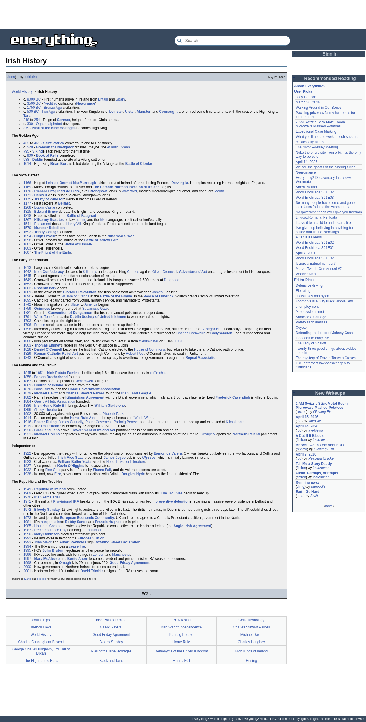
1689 (27, 292)
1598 (27, 240)
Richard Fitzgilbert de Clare (57, 191)
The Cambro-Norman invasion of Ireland (126, 187)
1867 (27, 381)
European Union (90, 538)
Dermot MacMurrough (78, 183)
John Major (42, 542)
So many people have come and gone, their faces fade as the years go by (325, 205)
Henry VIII (74, 224)
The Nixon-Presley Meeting (317, 147)
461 (37, 143)
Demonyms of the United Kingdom (181, 651)
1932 (27, 470)
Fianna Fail (102, 470)
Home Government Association (94, 389)
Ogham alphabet (49, 124)
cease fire (77, 546)
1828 (27, 349)
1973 (27, 518)
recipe (301, 412)
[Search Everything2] (232, 41)
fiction (301, 440)
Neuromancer (306, 172)
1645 (27, 276)
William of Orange (75, 296)
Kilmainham (235, 422)
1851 (40, 373)
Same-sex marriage (311, 317)
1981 (27, 522)
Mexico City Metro (310, 142)
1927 (27, 466)
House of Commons (149, 349)
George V (207, 434)
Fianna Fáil (181, 661)
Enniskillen (94, 530)
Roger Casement (98, 422)
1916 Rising (181, 620)
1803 (27, 345)
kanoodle (318, 486)
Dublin (37, 159)
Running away (307, 482)
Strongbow (97, 191)
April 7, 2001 (305, 253)
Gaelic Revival (111, 627)
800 (30, 155)
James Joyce (115, 458)
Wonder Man (306, 274)
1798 (27, 329)
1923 (27, 462)
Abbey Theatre (45, 410)
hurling (81, 220)
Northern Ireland (246, 434)
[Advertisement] (183, 14)
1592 (27, 232)
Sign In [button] (330, 53)
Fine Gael (52, 470)
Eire (57, 474)
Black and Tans (47, 430)
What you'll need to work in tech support (327, 137)
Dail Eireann (51, 426)
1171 (27, 195)
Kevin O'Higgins (70, 466)
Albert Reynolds (72, 542)
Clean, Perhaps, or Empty (317, 473)
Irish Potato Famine (63, 373)
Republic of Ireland (50, 489)
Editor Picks (304, 280)
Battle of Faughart (81, 216)
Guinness (42, 309)
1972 (27, 510)
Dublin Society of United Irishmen (98, 317)
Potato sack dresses (311, 322)
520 (30, 147)
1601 (27, 244)
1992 (27, 538)
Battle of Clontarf (139, 164)
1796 (27, 325)
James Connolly (71, 422)
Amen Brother (306, 187)
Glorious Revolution (79, 292)
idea (11, 77)
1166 (27, 183)
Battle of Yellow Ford (101, 240)
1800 (27, 341)
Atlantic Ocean (118, 147)
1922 (27, 453)
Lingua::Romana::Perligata (316, 217)
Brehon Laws (41, 627)
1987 (27, 530)
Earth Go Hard (307, 492)
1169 (27, 187)
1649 (27, 280)
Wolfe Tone (43, 317)
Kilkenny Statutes (49, 220)
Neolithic (50, 103)
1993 (27, 542)
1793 (27, 321)
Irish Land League (136, 393)
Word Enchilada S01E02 (315, 192)
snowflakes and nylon (312, 296)
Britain (103, 99)
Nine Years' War (121, 236)
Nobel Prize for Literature (125, 462)
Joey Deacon (306, 97)
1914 (27, 418)
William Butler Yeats (74, 462)
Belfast (64, 203)
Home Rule (181, 642)
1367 (27, 220)
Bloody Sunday (47, 510)
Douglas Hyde (133, 474)
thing (300, 486)
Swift (314, 496)
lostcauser (321, 440)
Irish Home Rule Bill (50, 406)
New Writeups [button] (330, 393)
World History (22, 92)
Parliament (42, 224)
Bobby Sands (76, 522)
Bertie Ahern (77, 559)
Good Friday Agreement (129, 563)
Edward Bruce (46, 211)
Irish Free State (71, 458)
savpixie (314, 421)
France (39, 325)
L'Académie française (312, 338)
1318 (27, 216)
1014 (27, 164)
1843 (27, 358)
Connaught (168, 112)
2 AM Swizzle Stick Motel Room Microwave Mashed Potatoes (320, 124)
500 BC (33, 112)
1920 (27, 430)
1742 (27, 304)
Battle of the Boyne (116, 296)
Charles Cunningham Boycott (41, 642)
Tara (26, 116)
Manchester (121, 555)
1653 (27, 284)
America (90, 304)
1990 (27, 534)
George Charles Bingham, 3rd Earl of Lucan (41, 651)
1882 (27, 397)
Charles (133, 272)
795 (26, 151)
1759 (27, 309)
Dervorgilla (179, 183)
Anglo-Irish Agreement (192, 526)
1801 (179, 341)
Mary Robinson (47, 534)
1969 (27, 493)
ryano (27, 578)
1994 (27, 546)
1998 (27, 563)
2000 (27, 567)
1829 (27, 354)
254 (37, 120)
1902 (27, 414)
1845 (27, 373)
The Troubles (172, 493)
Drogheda (171, 280)
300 (30, 124)
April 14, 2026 (306, 162)
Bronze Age (53, 107)
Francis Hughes (108, 522)
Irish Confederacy (49, 272)
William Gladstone (109, 406)
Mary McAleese (47, 559)
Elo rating (303, 291)
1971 (27, 501)
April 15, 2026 (307, 417)
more (328, 506)
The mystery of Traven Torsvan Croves (326, 358)
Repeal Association (201, 358)
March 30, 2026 (308, 102)
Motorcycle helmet (310, 312)
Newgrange (85, 103)
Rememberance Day (50, 530)
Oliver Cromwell (164, 272)
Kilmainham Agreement (84, 397)
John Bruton (53, 550)
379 (26, 128)
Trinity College (46, 232)
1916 (27, 422)
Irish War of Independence (181, 627)
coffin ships (159, 373)
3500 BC (34, 103)
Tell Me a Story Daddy (314, 464)
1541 (27, 224)
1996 (27, 555)
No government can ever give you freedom (329, 212)
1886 (27, 406)
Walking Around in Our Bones (318, 107)
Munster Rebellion (49, 228)
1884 (27, 401)
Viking (37, 151)
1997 (27, 559)
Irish (103, 220)
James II (158, 292)
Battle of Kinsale (78, 244)
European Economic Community (87, 518)
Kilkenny (89, 272)
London (98, 555)
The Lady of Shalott (311, 343)
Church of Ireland (48, 385)
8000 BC (34, 99)
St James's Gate (95, 309)
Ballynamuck (221, 333)
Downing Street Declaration (117, 542)
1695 (27, 300)
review (302, 449)
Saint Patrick (53, 143)
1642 (27, 272)
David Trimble (91, 571)
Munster (144, 112)
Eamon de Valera (168, 453)
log (299, 421)
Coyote (301, 327)
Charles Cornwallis (190, 333)
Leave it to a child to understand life (323, 223)
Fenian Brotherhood (51, 377)
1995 (27, 550)
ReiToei (41, 578)
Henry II (40, 195)
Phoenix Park (45, 288)
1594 (27, 236)
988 (26, 159)
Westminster (148, 341)
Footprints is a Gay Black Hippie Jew (324, 301)
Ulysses (148, 458)
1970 (27, 497)
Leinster (116, 112)
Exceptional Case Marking (316, 131)
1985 (27, 526)
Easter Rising (45, 422)
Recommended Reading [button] (330, 78)
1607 (27, 252)
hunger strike (51, 522)
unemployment (307, 306)
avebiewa (315, 430)
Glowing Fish (323, 412)
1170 (27, 191)
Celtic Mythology (251, 620)
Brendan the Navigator (55, 147)
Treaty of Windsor (49, 199)
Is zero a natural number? (316, 264)
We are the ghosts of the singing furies (325, 167)
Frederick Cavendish (233, 397)
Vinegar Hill (212, 329)
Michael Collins (47, 434)
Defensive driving (309, 285)
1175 (27, 199)
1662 (27, 288)
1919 (27, 426)
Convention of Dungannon (70, 313)
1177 (27, 203)
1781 (27, 313)
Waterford (129, 191)
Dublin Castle (44, 207)
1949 (27, 489)
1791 (27, 317)
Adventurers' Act (193, 272)
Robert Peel (135, 354)
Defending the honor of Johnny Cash (324, 333)
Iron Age (48, 112)
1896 (27, 410)
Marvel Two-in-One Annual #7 (319, 269)
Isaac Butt (42, 389)
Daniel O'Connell (48, 349)
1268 (27, 207)
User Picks (303, 91)
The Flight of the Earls (52, 252)
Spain (120, 99)
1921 (27, 434)
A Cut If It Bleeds (309, 237)
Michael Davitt (46, 393)
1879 (27, 393)
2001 (27, 571)
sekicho (31, 77)
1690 (27, 296)
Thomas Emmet (47, 345)
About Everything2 (309, 86)
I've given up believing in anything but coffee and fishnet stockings (325, 230)
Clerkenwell (83, 381)
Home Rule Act (82, 418)
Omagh (65, 563)
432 (26, 143)
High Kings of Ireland (251, 651)
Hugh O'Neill (44, 236)
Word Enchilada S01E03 (315, 197)
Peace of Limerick (158, 296)
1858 (27, 377)
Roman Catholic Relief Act (56, 354)
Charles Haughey (251, 642)
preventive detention (172, 501)
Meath (219, 191)
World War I (143, 418)
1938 (27, 474)
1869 (27, 385)
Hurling (251, 661)
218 (26, 120)
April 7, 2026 (306, 454)
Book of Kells (47, 155)
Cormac (63, 120)
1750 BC (34, 107)
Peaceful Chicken (321, 458)
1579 (27, 228)
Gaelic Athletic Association (54, 401)
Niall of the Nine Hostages (54, 128)
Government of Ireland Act (93, 430)
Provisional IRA (66, 501)
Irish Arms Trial (47, 497)
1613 (27, 268)
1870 (27, 389)
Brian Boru (59, 164)
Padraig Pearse (126, 422)
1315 (27, 211)
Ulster (130, 112)
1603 (27, 248)
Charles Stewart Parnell (85, 393)
